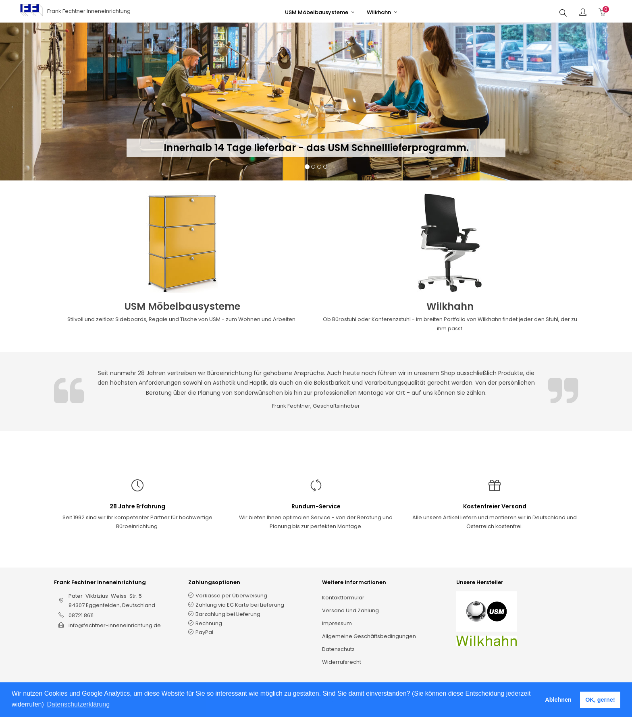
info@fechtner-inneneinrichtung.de (115, 625)
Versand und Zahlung (350, 610)
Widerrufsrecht (341, 662)
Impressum (337, 623)
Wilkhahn (450, 306)
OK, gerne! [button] (600, 699)
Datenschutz (338, 649)
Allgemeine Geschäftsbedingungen (369, 636)
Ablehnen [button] (558, 699)
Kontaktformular (343, 597)
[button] (12, 110)
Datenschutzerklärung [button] (78, 704)
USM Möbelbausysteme (182, 306)
